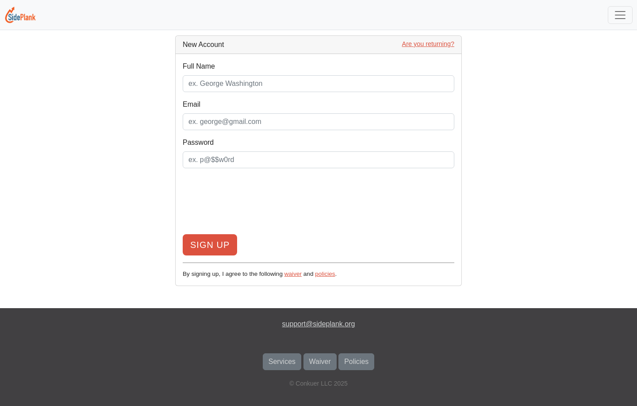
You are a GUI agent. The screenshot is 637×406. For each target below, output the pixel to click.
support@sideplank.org (318, 324)
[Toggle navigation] (620, 15)
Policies (356, 361)
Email (191, 104)
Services (282, 361)
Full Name (199, 66)
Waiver (320, 361)
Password (198, 142)
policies (325, 274)
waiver (293, 274)
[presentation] (318, 203)
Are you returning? (428, 43)
